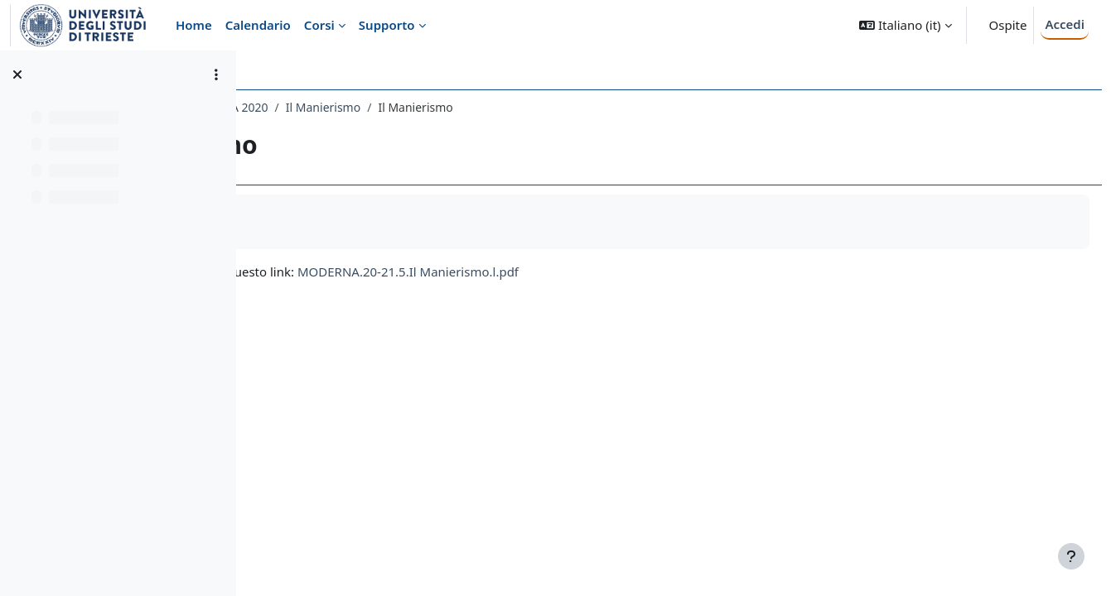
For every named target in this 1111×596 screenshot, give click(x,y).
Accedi (1064, 24)
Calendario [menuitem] (258, 25)
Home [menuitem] (194, 25)
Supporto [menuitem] (387, 25)
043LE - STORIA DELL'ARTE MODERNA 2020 (384, 107)
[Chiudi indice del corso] (17, 74)
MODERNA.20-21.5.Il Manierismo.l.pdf (640, 271)
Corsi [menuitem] (319, 25)
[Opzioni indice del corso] (216, 74)
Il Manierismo (555, 107)
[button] (905, 25)
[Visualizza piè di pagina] (1071, 556)
